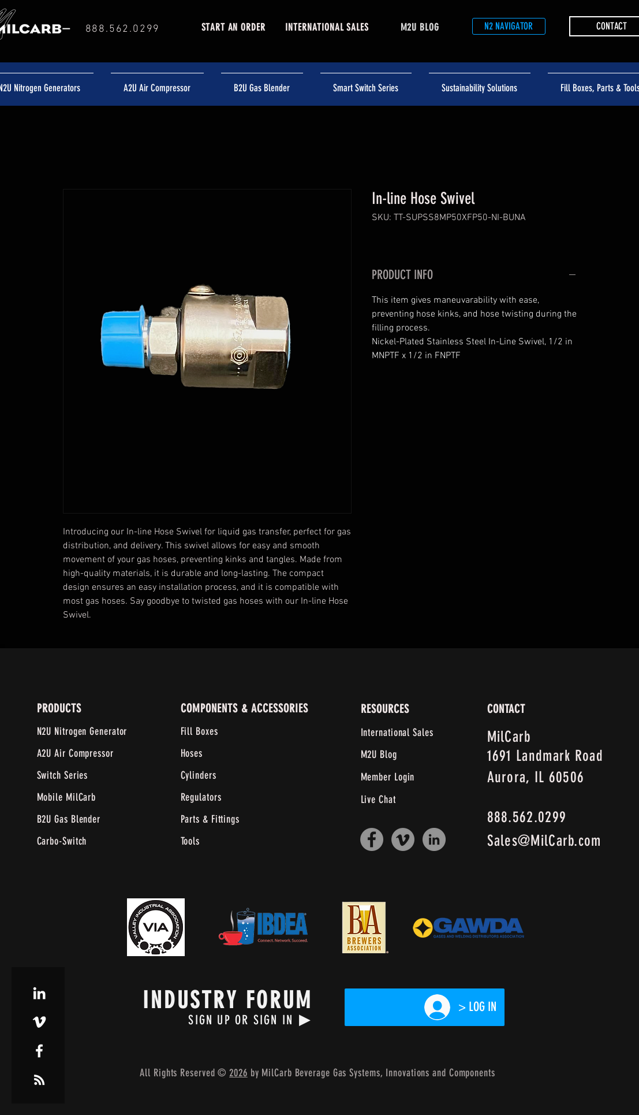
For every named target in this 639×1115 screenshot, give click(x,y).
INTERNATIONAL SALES (326, 27)
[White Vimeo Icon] (39, 1022)
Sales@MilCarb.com (544, 841)
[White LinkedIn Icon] (39, 993)
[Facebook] (371, 839)
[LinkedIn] (434, 839)
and (439, 1072)
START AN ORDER (233, 27)
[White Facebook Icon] (39, 1051)
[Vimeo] (402, 839)
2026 (238, 1072)
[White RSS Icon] (39, 1079)
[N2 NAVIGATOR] (508, 26)
